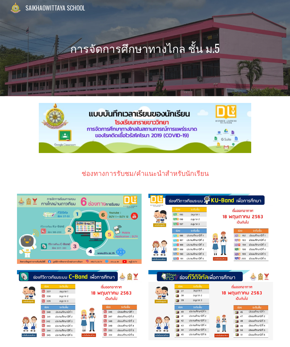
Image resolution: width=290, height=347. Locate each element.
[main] (145, 48)
